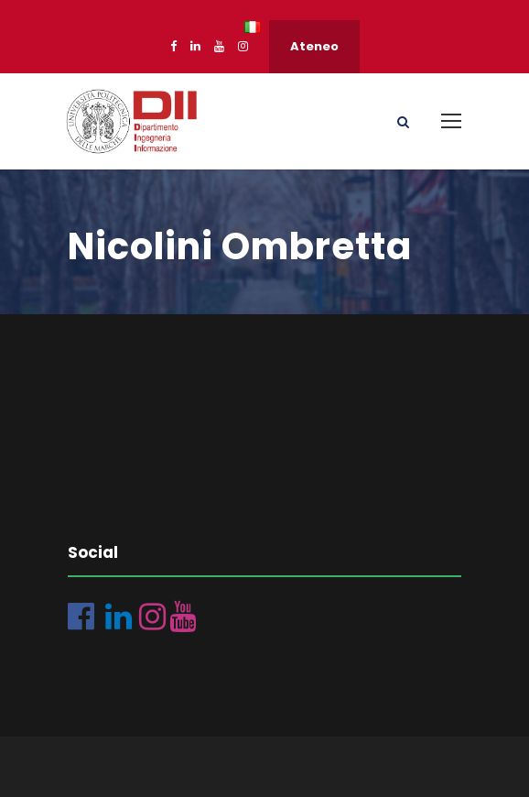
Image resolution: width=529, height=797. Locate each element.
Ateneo (314, 46)
